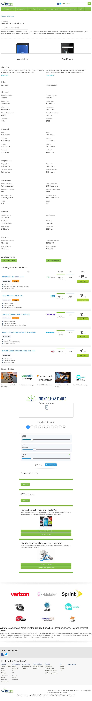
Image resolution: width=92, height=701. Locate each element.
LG (12, 672)
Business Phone (21, 9)
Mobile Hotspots (26, 666)
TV (40, 9)
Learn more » (5, 75)
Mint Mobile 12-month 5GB (13, 277)
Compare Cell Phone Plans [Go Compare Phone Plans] (46, 531)
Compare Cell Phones (7, 16)
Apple (13, 666)
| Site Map (83, 689)
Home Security (55, 9)
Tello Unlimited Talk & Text (12, 296)
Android (60, 666)
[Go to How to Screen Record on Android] (63, 377)
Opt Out (88, 689)
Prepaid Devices (47, 668)
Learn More (25, 484)
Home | (50, 689)
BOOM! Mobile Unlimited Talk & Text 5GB (18, 351)
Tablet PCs (24, 668)
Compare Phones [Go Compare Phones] (46, 534)
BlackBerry (15, 668)
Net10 (2, 677)
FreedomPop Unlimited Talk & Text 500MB (19, 332)
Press (68, 3)
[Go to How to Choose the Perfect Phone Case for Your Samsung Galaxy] (9, 377)
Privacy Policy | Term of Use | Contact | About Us (66, 689)
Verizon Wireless (5, 666)
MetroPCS (4, 679)
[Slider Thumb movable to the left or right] (32, 440)
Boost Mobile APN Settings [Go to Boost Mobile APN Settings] (44, 385)
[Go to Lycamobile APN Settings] (27, 377)
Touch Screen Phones (49, 670)
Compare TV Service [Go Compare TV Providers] (46, 564)
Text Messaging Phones (49, 672)
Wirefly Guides (69, 664)
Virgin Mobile (4, 674)
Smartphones (46, 666)
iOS (58, 670)
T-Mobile (3, 672)
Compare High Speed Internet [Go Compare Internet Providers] (46, 567)
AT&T (2, 668)
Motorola (14, 674)
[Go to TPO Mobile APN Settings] (80, 377)
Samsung (14, 679)
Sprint (2, 670)
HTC (13, 670)
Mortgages (73, 9)
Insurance (64, 9)
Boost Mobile (4, 681)
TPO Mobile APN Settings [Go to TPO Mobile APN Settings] (80, 385)
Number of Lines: (46, 422)
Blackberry (60, 668)
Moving (81, 9)
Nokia (13, 677)
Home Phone (32, 9)
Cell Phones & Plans (8, 9)
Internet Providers (36, 666)
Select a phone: (47, 403)
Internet (46, 9)
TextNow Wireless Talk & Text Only (16, 314)
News (63, 3)
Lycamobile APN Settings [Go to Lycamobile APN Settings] (26, 385)
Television (34, 668)
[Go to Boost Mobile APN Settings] (45, 377)
